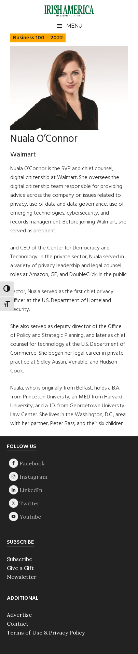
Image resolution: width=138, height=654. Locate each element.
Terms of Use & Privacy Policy (46, 632)
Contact (17, 623)
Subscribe (19, 559)
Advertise (19, 614)
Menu (74, 26)
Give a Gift (20, 567)
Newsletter (22, 576)
